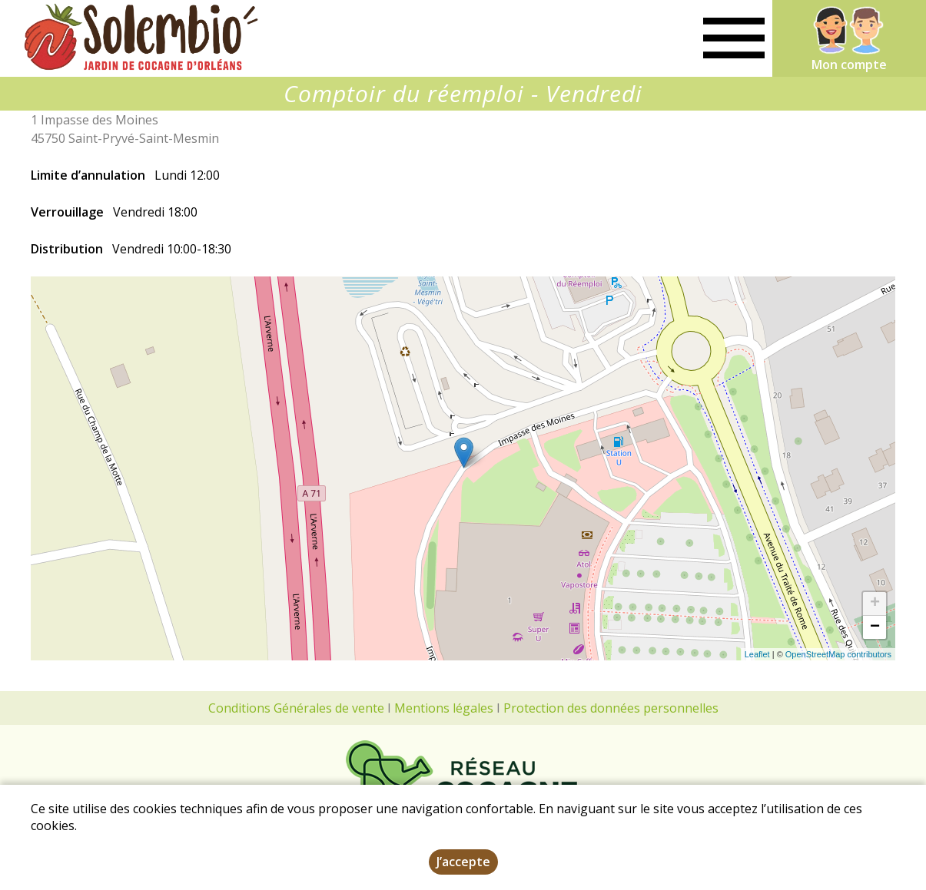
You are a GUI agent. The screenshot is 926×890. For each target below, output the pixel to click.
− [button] (875, 627)
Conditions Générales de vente (296, 708)
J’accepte (463, 863)
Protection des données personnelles (611, 708)
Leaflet (757, 654)
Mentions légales (443, 708)
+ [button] (875, 603)
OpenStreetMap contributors (838, 654)
